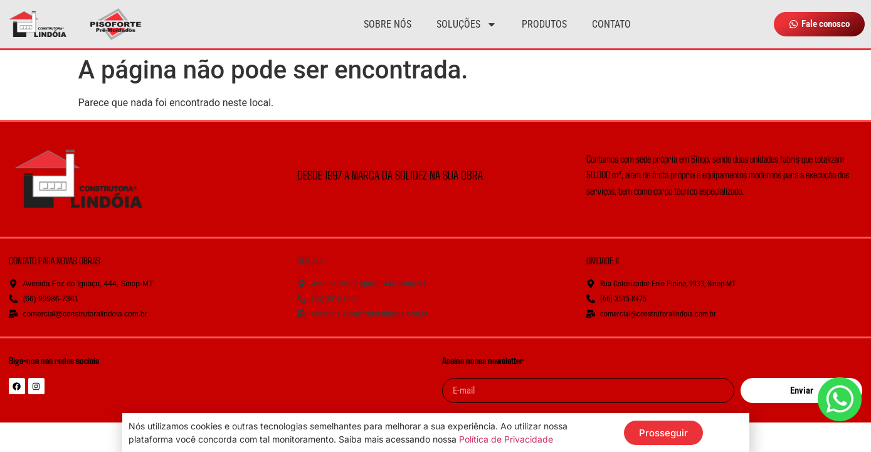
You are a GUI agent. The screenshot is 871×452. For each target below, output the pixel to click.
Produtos (544, 24)
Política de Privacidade (506, 439)
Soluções (466, 24)
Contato (611, 24)
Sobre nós (387, 24)
